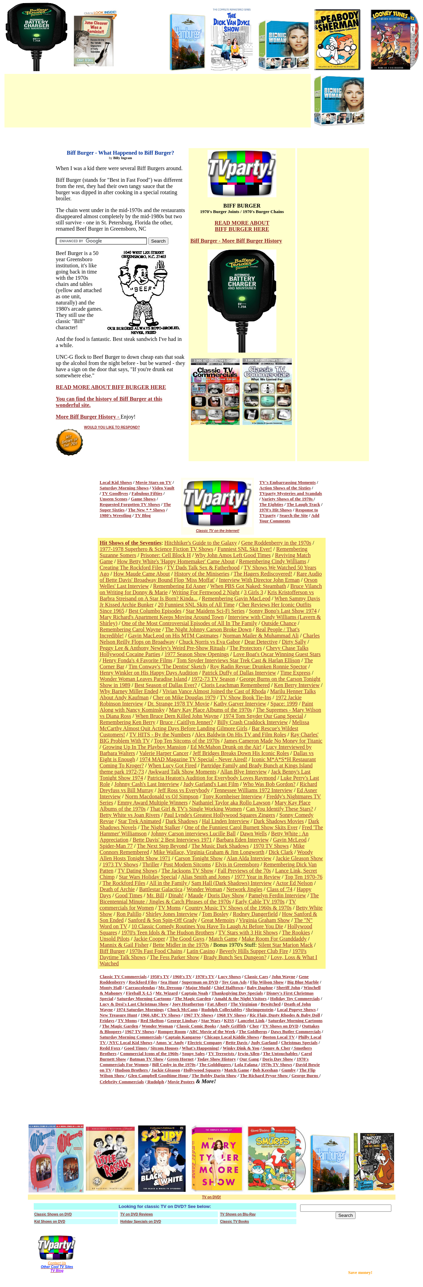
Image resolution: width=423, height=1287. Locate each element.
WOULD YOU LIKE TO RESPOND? (112, 427)
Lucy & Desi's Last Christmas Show (134, 1004)
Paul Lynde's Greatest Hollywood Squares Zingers (219, 815)
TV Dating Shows (137, 871)
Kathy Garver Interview (239, 704)
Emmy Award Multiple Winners (152, 803)
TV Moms (169, 908)
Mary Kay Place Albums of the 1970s (210, 710)
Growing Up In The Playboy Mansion (144, 747)
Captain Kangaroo (183, 1037)
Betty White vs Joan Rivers (130, 815)
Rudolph (155, 1081)
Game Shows (143, 498)
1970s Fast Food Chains (155, 951)
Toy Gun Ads (234, 982)
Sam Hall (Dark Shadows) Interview (231, 883)
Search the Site (293, 515)
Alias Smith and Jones (205, 877)
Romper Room (172, 1031)
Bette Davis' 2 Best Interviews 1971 (172, 840)
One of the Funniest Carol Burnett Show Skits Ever (241, 827)
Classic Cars (256, 976)
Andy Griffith (232, 1026)
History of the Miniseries (201, 574)
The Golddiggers (215, 1064)
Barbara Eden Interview (242, 840)
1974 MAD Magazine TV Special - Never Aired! (193, 759)
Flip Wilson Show (267, 982)
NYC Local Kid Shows (130, 1042)
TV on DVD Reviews (136, 1214)
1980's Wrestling (115, 515)
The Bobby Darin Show (214, 1075)
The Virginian (244, 1004)
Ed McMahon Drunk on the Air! (226, 747)
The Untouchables (281, 1053)
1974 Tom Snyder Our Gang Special (263, 716)
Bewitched (271, 1004)
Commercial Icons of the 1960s (149, 1053)
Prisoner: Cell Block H (165, 555)
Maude (195, 895)
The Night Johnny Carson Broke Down (208, 629)
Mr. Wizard (167, 993)
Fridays (107, 1020)
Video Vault (163, 487)
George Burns (305, 1075)
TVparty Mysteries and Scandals (290, 493)
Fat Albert (217, 1004)
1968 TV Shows (231, 1015)
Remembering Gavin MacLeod (236, 598)
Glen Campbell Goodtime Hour (158, 1075)
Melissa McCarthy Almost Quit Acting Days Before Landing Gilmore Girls (204, 725)
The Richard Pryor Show (264, 1075)
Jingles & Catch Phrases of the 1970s (190, 902)
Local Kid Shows (116, 482)
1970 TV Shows (270, 846)
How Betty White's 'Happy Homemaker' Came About (176, 561)
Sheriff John (288, 987)
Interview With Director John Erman (259, 580)
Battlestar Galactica (160, 889)
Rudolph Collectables (221, 1009)
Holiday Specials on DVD (140, 1221)
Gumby (288, 1070)
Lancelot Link (250, 1020)
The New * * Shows (146, 509)
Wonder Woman (204, 889)
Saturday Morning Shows (124, 487)
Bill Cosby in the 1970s (173, 1064)
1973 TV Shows (120, 864)
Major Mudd (198, 987)
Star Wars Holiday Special (148, 877)
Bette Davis (237, 1042)
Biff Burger (112, 951)
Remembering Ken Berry (128, 722)
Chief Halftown (229, 987)
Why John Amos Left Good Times (233, 555)
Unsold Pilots (115, 939)
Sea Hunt (169, 982)
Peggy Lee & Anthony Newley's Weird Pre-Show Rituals (162, 648)
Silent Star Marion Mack (285, 945)
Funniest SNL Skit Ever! (245, 549)
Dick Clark (281, 852)
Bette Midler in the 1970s (181, 945)
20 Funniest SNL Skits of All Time (196, 605)
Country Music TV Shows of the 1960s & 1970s (238, 908)
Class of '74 (280, 889)
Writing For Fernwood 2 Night (206, 592)
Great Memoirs (218, 920)
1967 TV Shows (198, 1015)
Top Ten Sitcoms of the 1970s (187, 741)
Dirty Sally (294, 642)
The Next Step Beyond (162, 846)
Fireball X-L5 (139, 993)
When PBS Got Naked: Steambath (248, 586)
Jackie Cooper (149, 939)
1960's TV (182, 976)
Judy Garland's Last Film (211, 784)
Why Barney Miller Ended (129, 691)
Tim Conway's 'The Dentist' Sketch (167, 666)
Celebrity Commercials (122, 1081)
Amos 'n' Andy (170, 1042)
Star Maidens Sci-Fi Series (215, 611)
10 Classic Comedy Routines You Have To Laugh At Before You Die (207, 926)
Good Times (128, 895)
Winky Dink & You (241, 1048)
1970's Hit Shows (275, 509)
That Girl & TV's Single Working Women (196, 809)
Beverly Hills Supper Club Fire (253, 951)
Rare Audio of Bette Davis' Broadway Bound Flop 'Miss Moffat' (211, 577)
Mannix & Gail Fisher (124, 945)
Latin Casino (201, 951)
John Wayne (283, 976)
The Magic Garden (193, 998)
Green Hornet (180, 1059)
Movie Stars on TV (154, 482)
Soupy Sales (193, 1053)
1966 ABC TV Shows (160, 1015)
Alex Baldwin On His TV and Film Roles (240, 734)
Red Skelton (152, 1020)
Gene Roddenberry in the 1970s (276, 543)
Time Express (295, 673)
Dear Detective (260, 642)
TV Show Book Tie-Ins (246, 697)
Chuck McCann (182, 1009)
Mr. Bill (155, 895)
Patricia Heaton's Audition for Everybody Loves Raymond (211, 778)
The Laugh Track (303, 504)
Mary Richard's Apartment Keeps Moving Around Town (162, 617)
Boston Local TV (279, 1037)
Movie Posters (181, 1081)
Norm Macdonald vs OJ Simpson (161, 796)
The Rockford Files (124, 883)
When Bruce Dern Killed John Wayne (177, 716)
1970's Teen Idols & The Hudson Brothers (167, 932)
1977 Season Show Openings (197, 654)
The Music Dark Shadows (220, 846)
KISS (229, 1020)
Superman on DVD (200, 982)
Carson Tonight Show (199, 858)
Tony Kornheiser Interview (232, 796)
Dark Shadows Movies (279, 821)
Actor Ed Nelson (294, 883)
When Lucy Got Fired (172, 765)
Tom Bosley (215, 914)
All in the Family (169, 883)
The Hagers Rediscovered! (263, 574)
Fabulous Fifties (146, 493)
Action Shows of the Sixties (285, 487)
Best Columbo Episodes (155, 611)
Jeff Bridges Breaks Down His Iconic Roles (241, 753)
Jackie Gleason (165, 1070)
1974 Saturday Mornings (140, 1009)
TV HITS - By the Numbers (160, 734)
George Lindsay (182, 1020)
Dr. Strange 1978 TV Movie (178, 704)
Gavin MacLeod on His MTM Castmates (173, 636)
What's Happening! (200, 1048)
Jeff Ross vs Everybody (184, 790)
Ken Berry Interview (296, 685)
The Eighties (271, 504)
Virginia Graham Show (264, 920)
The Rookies (296, 932)
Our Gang (249, 1059)
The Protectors (246, 648)
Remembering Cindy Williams (272, 561)
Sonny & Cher (276, 1048)
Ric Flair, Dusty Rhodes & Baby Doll (285, 1015)
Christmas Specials (299, 1042)
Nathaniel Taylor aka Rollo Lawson (231, 803)
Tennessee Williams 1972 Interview (253, 790)
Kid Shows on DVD (49, 1221)
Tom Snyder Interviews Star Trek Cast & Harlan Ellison (238, 660)
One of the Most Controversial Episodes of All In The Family (189, 623)
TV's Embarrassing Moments (287, 482)
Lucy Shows (229, 976)
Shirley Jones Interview (172, 914)
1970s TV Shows (276, 1064)
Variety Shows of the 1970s (288, 498)
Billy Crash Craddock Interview (252, 722)
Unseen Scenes (114, 498)
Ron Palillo (128, 914)
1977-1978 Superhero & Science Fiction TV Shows (156, 549)
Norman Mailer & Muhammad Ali (260, 636)
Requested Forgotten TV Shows (130, 504)
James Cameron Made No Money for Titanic (273, 741)
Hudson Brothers (132, 1070)
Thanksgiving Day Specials (237, 993)
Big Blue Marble (303, 982)
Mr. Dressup (170, 987)
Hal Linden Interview (226, 821)
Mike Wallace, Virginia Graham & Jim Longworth (208, 852)
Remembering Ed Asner (179, 586)
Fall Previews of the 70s (244, 871)
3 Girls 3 (253, 592)
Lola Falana (246, 1064)
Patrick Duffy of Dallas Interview (239, 673)
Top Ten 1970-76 (303, 877)
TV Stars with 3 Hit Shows (248, 932)
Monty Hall (111, 987)
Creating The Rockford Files (131, 567)
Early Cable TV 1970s (260, 902)
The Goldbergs (253, 1031)
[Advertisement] (144, 55)
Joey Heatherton (188, 1004)
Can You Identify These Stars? (279, 809)
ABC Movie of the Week (212, 1031)
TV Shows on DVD (280, 1026)
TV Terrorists (221, 1053)
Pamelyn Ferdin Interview (277, 895)
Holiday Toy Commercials (295, 998)
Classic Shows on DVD (53, 1214)
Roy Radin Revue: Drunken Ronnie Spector (258, 666)
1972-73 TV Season (213, 679)
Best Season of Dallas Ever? (166, 685)
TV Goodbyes (115, 493)
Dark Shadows (182, 821)
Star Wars (210, 1020)
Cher (254, 1026)
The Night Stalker (160, 827)
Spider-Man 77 (116, 846)
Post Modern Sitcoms (187, 864)
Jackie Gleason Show (299, 858)
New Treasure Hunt (118, 1015)
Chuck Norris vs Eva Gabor (209, 642)
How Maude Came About (142, 574)
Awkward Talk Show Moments (182, 772)
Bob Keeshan (265, 1070)
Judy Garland (264, 1042)
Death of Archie (117, 889)
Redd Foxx (110, 1048)
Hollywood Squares (202, 1070)
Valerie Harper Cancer (163, 753)
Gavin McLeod (289, 840)
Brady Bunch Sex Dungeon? (234, 957)
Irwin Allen (249, 1053)
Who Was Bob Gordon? (269, 784)
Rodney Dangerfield (255, 914)
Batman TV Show (147, 1059)
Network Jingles (244, 889)
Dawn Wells (253, 833)
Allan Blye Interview (243, 772)
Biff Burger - (206, 241)
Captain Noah (194, 993)
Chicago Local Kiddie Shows (231, 1037)
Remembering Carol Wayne (130, 629)
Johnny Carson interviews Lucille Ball (193, 833)
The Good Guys (186, 939)
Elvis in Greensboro (237, 864)
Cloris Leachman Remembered (235, 685)
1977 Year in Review (257, 877)
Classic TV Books (234, 1221)
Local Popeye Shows (296, 1009)
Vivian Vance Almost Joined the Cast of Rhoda (214, 691)
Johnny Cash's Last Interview (146, 784)
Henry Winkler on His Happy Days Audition (149, 673)
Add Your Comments (289, 518)
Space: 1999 (284, 704)
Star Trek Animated (139, 821)
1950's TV (159, 976)
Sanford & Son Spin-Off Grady (162, 920)
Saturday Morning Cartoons (144, 998)
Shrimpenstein (260, 1009)
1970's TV (204, 976)
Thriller (150, 864)
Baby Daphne (260, 987)
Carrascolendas (140, 987)
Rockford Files (143, 982)
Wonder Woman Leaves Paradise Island (143, 679)
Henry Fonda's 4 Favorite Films (137, 660)
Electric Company (205, 1042)
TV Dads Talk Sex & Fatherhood (203, 567)
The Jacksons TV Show (187, 871)
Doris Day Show (226, 895)
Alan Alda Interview (249, 858)
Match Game (223, 939)
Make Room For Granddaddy (274, 939)
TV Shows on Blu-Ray (238, 1214)
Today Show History (216, 1059)
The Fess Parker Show (174, 957)
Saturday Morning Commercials (131, 1037)
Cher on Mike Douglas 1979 (184, 697)
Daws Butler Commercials (295, 1031)
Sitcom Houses (164, 1048)
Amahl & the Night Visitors (240, 998)
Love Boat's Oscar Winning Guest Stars (276, 654)
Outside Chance (278, 623)
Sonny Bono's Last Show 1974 (283, 611)
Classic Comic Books (196, 1026)
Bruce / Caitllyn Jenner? (186, 722)
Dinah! (175, 895)
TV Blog (143, 515)
